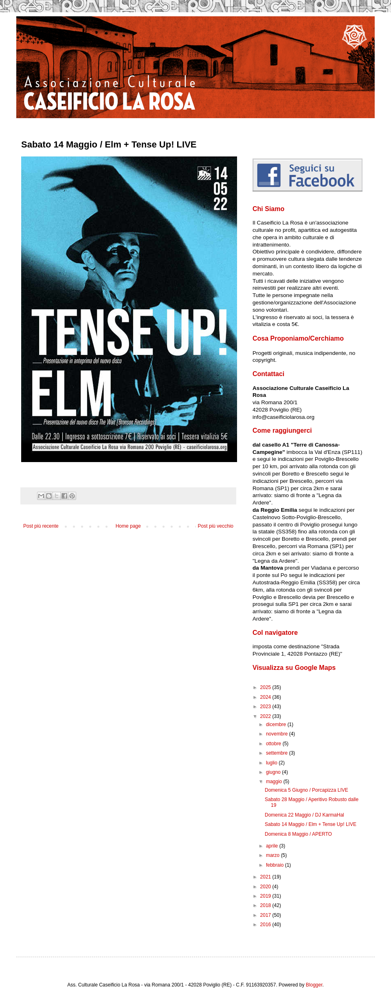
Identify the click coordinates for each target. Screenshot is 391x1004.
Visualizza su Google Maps (294, 667)
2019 (266, 896)
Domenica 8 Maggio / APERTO (298, 834)
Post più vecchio (215, 526)
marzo (273, 855)
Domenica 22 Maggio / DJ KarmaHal (304, 815)
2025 (266, 687)
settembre (277, 753)
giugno (274, 772)
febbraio (275, 865)
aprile (272, 846)
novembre (277, 734)
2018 (266, 905)
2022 (266, 716)
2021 (266, 877)
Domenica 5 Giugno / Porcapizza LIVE (306, 790)
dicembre (277, 724)
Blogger (314, 985)
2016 (266, 924)
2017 (266, 915)
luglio (272, 763)
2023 (266, 706)
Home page (128, 526)
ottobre (274, 743)
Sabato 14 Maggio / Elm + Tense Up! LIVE (310, 824)
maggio (274, 781)
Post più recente (41, 526)
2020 (266, 887)
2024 (266, 697)
